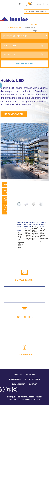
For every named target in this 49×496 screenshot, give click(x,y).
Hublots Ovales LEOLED (28, 224)
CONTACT (33, 384)
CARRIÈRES (24, 354)
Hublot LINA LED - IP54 (20, 226)
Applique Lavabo (7, 199)
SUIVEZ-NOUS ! (24, 279)
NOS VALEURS (15, 379)
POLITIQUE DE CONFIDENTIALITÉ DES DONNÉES (24, 397)
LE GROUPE (30, 374)
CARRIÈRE (18, 374)
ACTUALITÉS (24, 317)
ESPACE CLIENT (18, 384)
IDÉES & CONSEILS (32, 379)
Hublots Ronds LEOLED (43, 224)
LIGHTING (33, 24)
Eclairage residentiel (14, 27)
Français (40, 4)
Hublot (7, 184)
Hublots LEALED (35, 223)
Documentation (13, 114)
